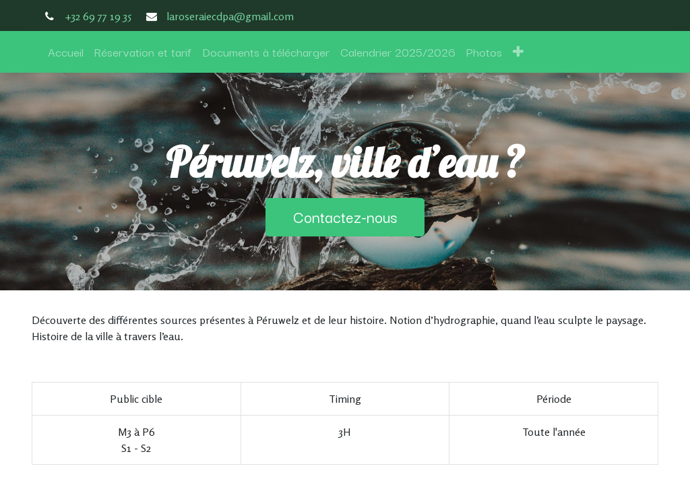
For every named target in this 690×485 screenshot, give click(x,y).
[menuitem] (65, 51)
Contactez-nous (345, 216)
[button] (518, 51)
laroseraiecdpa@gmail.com (230, 16)
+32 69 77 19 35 (98, 16)
